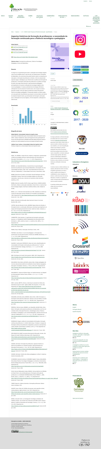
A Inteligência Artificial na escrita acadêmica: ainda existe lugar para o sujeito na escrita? (81, 346)
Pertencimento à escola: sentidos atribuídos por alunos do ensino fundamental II (80, 353)
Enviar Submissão (78, 79)
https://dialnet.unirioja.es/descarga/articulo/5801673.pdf (25, 406)
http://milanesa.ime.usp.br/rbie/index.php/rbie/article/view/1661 (27, 161)
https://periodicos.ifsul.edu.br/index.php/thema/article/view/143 (27, 278)
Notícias (86, 15)
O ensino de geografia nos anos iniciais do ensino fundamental (80, 340)
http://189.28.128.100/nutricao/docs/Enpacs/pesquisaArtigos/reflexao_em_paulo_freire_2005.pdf (34, 378)
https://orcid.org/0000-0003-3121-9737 (20, 47)
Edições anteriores (20, 16)
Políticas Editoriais (39, 16)
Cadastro (85, 1)
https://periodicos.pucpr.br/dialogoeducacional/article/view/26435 (27, 366)
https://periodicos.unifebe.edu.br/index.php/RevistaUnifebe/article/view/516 (29, 238)
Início (12, 31)
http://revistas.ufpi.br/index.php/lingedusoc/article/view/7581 (26, 267)
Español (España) (77, 311)
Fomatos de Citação (56, 101)
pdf (53, 73)
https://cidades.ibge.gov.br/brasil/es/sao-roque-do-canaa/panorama (27, 257)
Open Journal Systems (78, 398)
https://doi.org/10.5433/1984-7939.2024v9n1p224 (26, 57)
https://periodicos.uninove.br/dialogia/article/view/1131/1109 (26, 250)
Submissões (50, 15)
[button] (77, 67)
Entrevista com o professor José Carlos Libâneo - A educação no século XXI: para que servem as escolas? (80, 360)
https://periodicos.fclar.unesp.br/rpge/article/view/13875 (25, 302)
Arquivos (17, 31)
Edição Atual (11, 16)
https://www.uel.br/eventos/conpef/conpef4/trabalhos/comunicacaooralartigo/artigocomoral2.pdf (35, 224)
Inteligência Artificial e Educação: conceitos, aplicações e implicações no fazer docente (81, 335)
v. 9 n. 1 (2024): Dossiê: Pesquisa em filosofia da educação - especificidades (36, 31)
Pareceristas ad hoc (62, 16)
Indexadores (75, 15)
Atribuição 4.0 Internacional (61, 140)
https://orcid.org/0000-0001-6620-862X (20, 52)
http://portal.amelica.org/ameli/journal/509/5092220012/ (25, 316)
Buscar (88, 26)
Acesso (90, 1)
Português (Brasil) (77, 309)
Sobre (30, 15)
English (74, 307)
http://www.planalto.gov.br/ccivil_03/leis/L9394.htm (33, 195)
